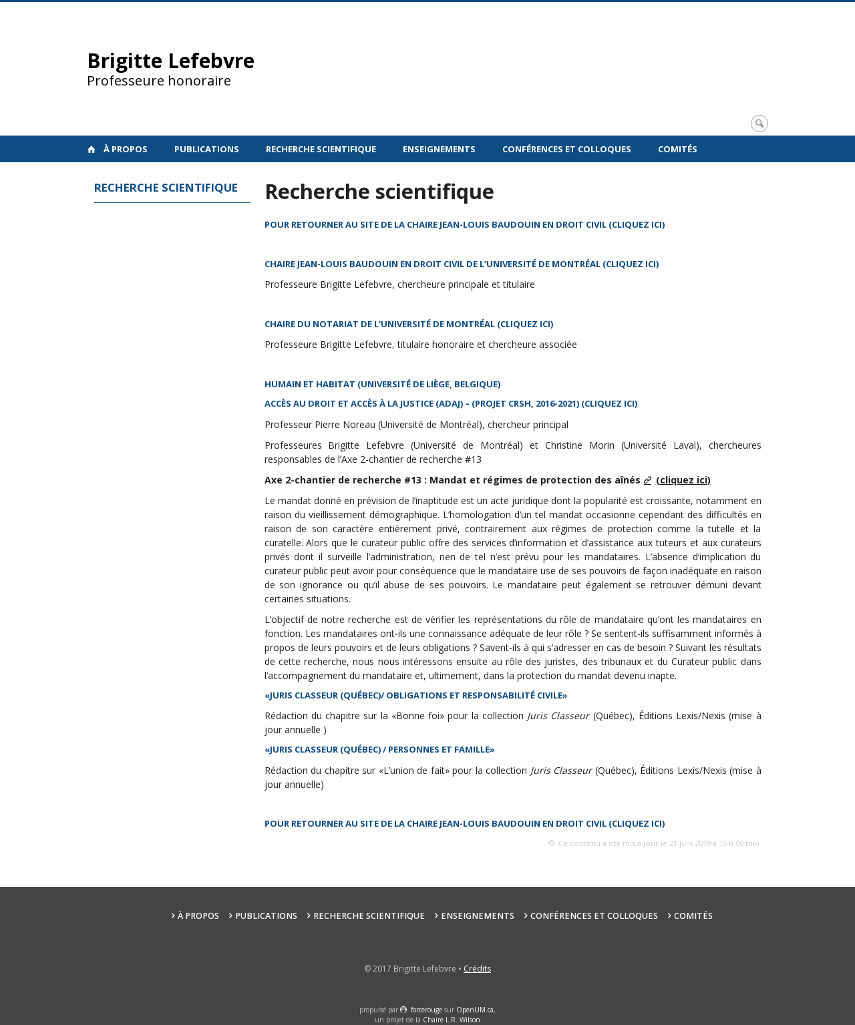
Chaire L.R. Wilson (451, 1019)
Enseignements (439, 149)
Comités (677, 149)
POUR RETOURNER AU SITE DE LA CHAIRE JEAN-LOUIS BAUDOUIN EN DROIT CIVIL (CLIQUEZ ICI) (465, 224)
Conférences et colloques (566, 149)
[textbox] (513, 225)
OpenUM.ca (475, 1009)
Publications (206, 149)
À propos (126, 149)
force (426, 1009)
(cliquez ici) (609, 403)
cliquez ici (631, 264)
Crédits (477, 968)
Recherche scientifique (321, 149)
